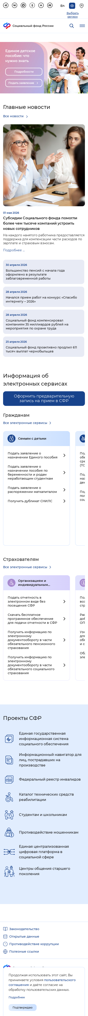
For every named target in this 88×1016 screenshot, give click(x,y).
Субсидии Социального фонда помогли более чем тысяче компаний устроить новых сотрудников (40, 223)
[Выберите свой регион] (82, 6)
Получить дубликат (30, 501)
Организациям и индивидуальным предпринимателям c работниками (36, 583)
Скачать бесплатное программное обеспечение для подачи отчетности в (32, 619)
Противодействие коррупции (34, 944)
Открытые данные (24, 936)
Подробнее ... (14, 250)
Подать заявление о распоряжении (32, 490)
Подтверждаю (23, 1007)
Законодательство (24, 929)
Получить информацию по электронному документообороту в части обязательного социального (31, 665)
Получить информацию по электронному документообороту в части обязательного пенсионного (31, 640)
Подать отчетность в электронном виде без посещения (26, 601)
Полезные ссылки (24, 951)
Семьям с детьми (32, 439)
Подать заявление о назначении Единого (33, 455)
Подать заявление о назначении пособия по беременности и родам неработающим (30, 473)
